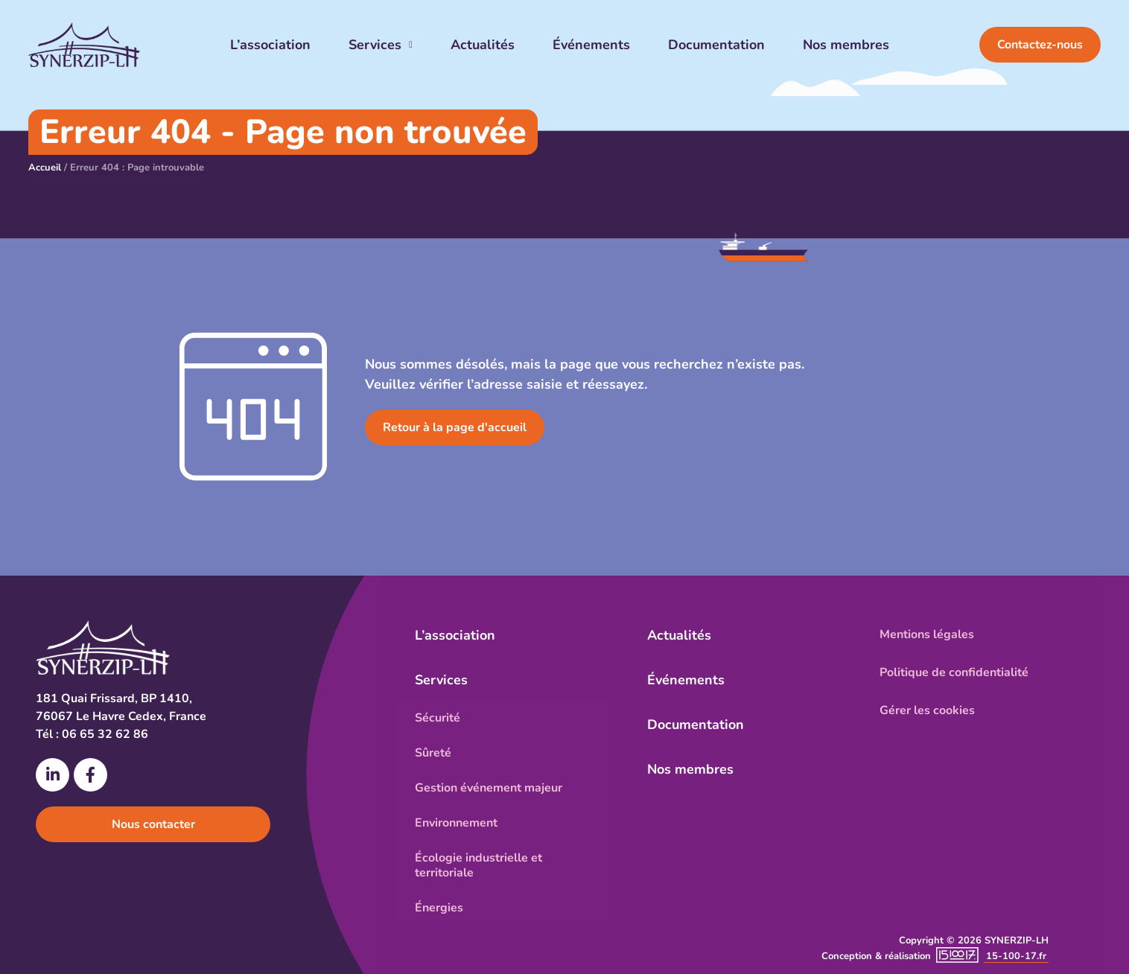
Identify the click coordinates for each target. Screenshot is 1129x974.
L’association (270, 45)
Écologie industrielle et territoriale (478, 865)
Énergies (439, 908)
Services (381, 45)
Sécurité (437, 718)
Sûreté (433, 753)
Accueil (44, 167)
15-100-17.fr (1016, 956)
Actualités (483, 45)
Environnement (456, 823)
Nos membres (846, 45)
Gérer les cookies (927, 710)
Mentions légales (927, 634)
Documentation (716, 45)
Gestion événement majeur (488, 788)
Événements (591, 45)
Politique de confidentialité (954, 672)
